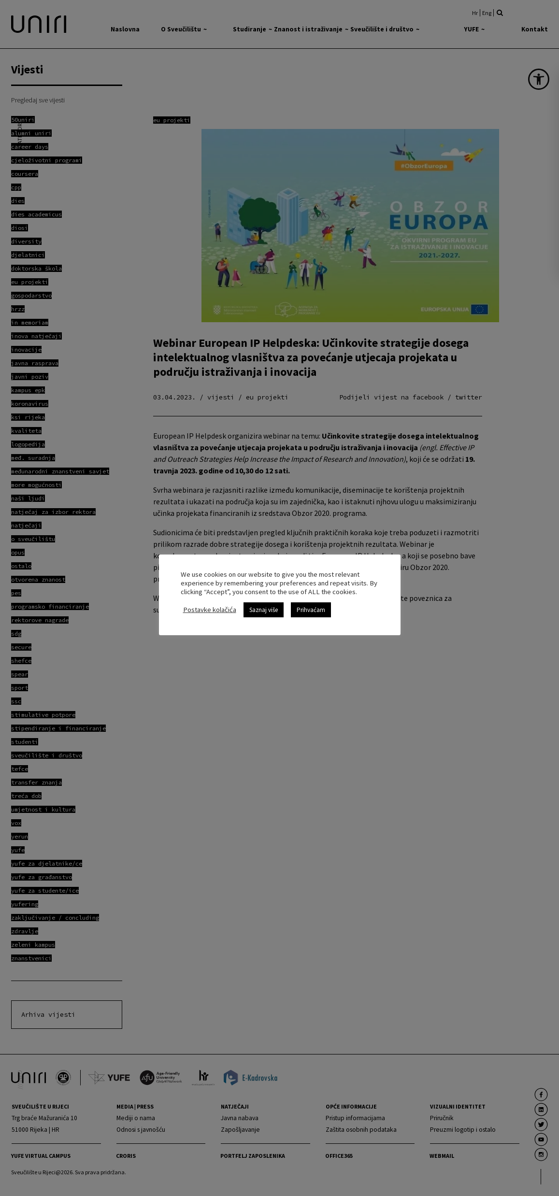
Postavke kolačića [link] (209, 609)
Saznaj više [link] (263, 610)
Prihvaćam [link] (311, 610)
